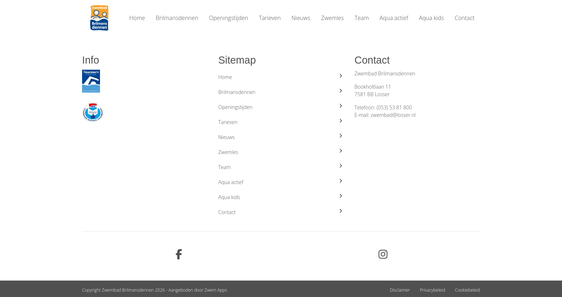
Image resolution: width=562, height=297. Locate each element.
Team (361, 18)
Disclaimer (400, 290)
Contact (464, 18)
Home (137, 18)
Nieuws (300, 18)
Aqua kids (431, 18)
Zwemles (332, 18)
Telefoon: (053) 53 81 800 (383, 107)
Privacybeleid (432, 290)
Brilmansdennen (177, 18)
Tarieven (270, 18)
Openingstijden (228, 18)
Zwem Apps (216, 290)
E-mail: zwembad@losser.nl (385, 115)
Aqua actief (394, 18)
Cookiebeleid (467, 290)
